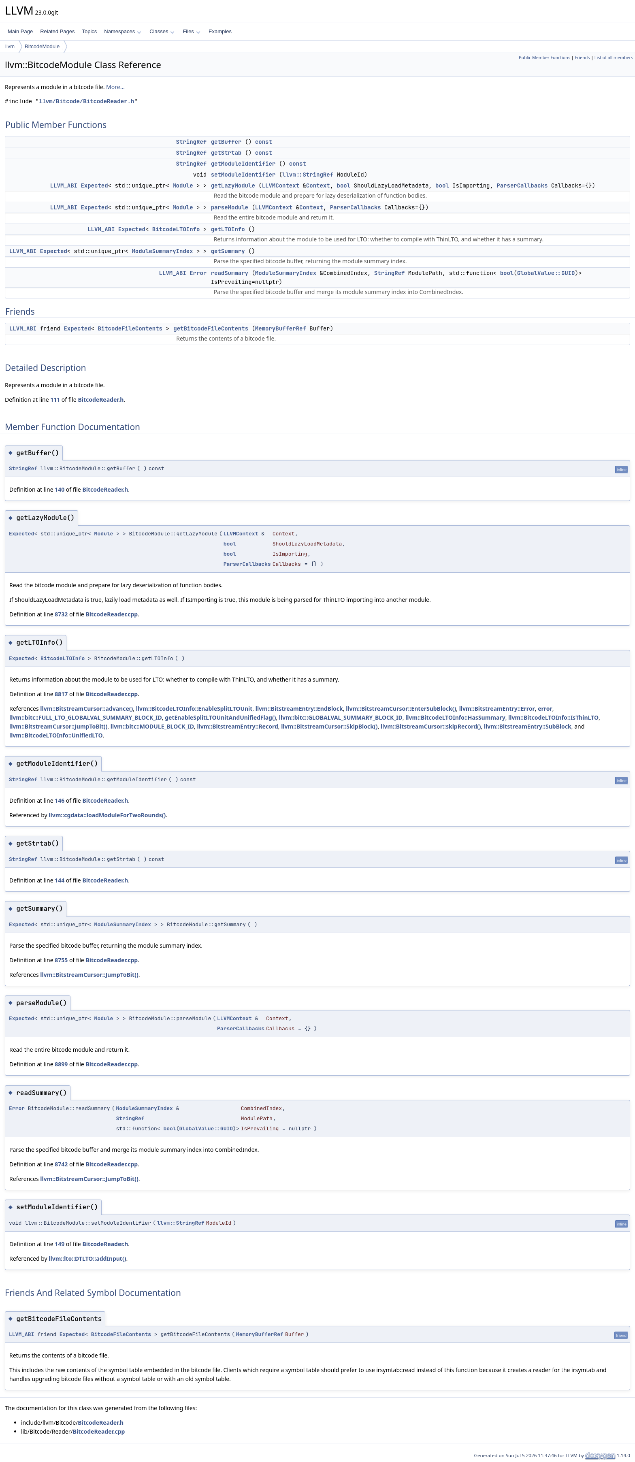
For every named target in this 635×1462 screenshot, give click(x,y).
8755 (61, 960)
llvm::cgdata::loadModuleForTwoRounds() (107, 815)
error (545, 708)
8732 (61, 614)
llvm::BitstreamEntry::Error (497, 708)
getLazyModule (233, 185)
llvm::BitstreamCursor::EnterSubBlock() (401, 708)
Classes (162, 31)
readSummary (229, 273)
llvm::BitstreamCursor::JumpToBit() (58, 726)
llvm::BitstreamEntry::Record (237, 726)
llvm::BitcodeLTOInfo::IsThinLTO (553, 717)
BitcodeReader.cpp (111, 614)
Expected (94, 185)
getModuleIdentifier (243, 163)
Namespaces (122, 31)
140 (59, 489)
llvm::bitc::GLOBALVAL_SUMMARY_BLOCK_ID (341, 717)
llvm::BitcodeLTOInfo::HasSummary (455, 717)
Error (198, 273)
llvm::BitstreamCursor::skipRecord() (431, 726)
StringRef (191, 141)
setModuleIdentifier (243, 174)
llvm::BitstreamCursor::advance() (86, 708)
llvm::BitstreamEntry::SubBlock (527, 726)
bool (343, 185)
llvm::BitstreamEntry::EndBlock (299, 708)
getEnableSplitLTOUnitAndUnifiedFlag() (220, 717)
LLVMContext (280, 185)
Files (191, 31)
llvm (10, 46)
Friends (582, 57)
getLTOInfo (228, 229)
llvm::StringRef (307, 174)
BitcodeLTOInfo (176, 229)
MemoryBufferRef (280, 328)
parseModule (229, 207)
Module (183, 185)
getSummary (228, 251)
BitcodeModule (42, 46)
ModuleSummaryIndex (162, 251)
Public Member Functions (544, 57)
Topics (89, 31)
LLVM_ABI (63, 185)
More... (115, 87)
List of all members (614, 57)
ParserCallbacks (522, 185)
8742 (61, 1164)
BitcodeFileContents (130, 328)
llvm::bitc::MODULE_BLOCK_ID (152, 726)
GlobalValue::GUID (546, 273)
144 (59, 880)
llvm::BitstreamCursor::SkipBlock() (329, 726)
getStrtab (226, 152)
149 (59, 1244)
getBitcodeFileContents (210, 328)
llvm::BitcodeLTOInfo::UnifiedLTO (56, 735)
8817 (61, 694)
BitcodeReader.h (101, 399)
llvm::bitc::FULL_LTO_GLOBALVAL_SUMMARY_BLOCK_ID (85, 717)
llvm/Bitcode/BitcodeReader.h (86, 101)
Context (318, 185)
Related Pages (57, 31)
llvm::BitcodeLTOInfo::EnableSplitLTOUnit (194, 708)
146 (59, 800)
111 (55, 399)
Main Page (20, 31)
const (263, 141)
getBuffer (226, 141)
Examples (220, 31)
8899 (61, 1064)
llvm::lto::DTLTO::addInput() (87, 1258)
